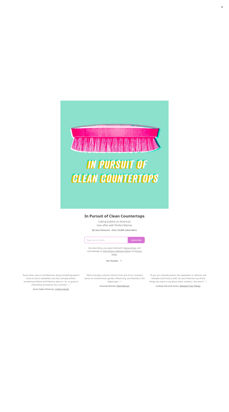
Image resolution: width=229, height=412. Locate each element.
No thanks (114, 260)
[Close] (222, 7)
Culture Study (62, 289)
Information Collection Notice (116, 251)
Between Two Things (190, 286)
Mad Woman (123, 286)
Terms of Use (130, 248)
